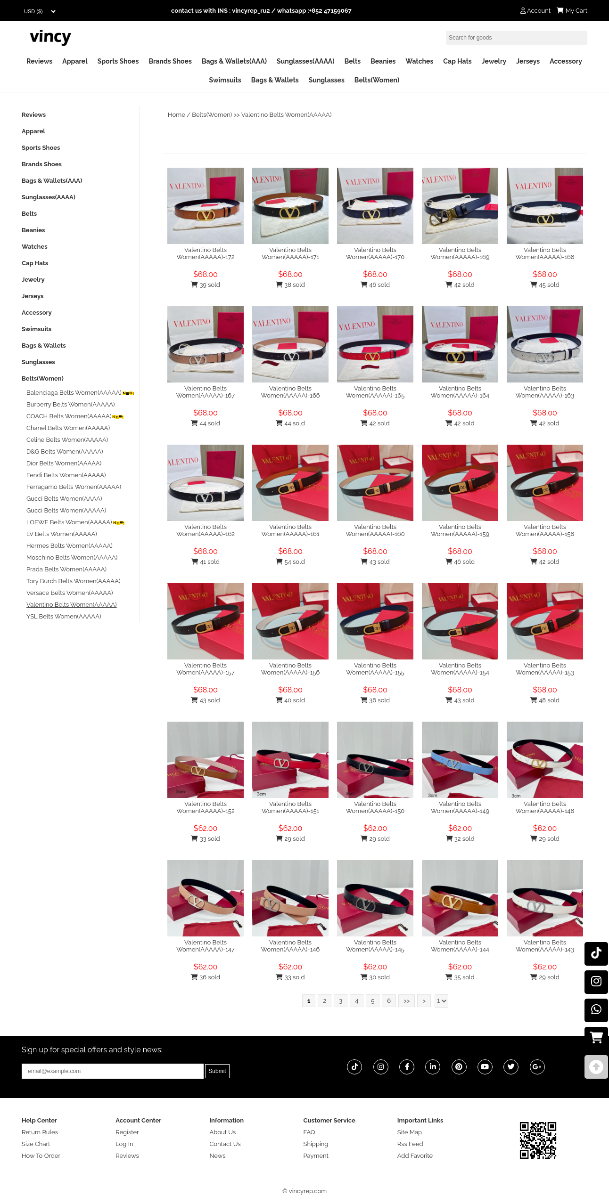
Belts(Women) (377, 80)
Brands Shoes (170, 61)
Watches (419, 61)
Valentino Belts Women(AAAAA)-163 (545, 392)
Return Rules (40, 1132)
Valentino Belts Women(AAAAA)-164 (460, 392)
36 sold (375, 700)
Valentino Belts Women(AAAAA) (286, 114)
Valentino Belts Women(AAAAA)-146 (290, 946)
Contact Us (224, 1143)
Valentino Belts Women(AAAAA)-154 (460, 669)
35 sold (459, 977)
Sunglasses (327, 80)
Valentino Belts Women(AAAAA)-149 (460, 807)
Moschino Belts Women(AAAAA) (71, 557)
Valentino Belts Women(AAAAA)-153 (545, 669)
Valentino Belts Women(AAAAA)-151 (290, 807)
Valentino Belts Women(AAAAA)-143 (545, 946)
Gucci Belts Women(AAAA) (64, 498)
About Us (222, 1132)
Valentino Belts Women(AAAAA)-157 (205, 669)
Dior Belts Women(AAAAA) (63, 463)
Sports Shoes (118, 61)
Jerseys (528, 61)
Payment (316, 1155)
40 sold (290, 700)
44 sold (205, 423)
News (217, 1155)
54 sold (290, 561)
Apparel (74, 61)
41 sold (205, 561)
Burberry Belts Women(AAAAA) (70, 404)
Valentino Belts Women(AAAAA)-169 (460, 253)
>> (406, 1000)
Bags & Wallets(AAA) (234, 61)
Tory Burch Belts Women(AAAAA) (73, 581)
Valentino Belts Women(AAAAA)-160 (375, 530)
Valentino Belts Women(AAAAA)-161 (291, 530)
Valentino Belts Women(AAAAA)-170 (375, 253)
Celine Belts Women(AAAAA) (67, 439)
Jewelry (494, 61)
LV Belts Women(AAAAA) (61, 533)
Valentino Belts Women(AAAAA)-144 (460, 946)
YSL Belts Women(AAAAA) (63, 616)
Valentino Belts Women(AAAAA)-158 (545, 530)
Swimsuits (225, 80)
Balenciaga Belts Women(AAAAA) (80, 392)
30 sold (375, 977)
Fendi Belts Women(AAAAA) (66, 475)
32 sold (460, 838)
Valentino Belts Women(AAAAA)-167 (205, 392)
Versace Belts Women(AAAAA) (69, 592)
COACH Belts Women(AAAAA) (75, 416)
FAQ (309, 1132)
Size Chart (36, 1143)
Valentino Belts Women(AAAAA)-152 (205, 807)
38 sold (290, 284)
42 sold (459, 284)
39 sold (205, 284)
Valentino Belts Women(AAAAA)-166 (290, 392)
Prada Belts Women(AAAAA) (66, 569)
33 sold (205, 838)
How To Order (41, 1155)
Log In (124, 1143)
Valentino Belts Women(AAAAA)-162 (205, 530)
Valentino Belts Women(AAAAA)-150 (375, 807)
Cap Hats (457, 61)
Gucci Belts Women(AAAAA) (66, 510)
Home (176, 114)
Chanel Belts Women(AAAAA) (68, 427)
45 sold (544, 284)
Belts (353, 61)
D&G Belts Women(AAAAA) (64, 451)
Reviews (39, 61)
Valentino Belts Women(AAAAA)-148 (545, 807)
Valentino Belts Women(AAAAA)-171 (290, 253)
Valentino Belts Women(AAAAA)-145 (375, 946)
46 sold (375, 284)
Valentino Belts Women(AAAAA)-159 (460, 530)
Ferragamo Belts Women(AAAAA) (73, 486)
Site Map (409, 1132)
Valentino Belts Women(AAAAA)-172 (205, 253)
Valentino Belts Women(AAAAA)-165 (375, 392)
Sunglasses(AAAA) (306, 61)
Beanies (382, 61)
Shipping (316, 1143)
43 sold (375, 561)
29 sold (290, 838)
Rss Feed (410, 1143)
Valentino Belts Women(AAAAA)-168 (544, 253)
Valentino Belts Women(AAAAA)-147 (205, 946)
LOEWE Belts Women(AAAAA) (75, 522)
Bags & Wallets (275, 80)
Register (127, 1132)
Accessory (566, 61)
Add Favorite (415, 1155)
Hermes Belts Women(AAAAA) (69, 545)
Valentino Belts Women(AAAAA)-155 (375, 669)
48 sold (545, 700)
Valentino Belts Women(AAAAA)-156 (290, 669)
